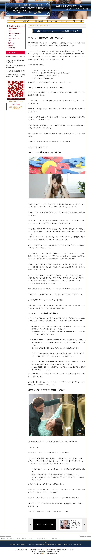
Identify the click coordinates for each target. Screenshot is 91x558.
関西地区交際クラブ (16, 45)
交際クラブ (44, 553)
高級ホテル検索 (77, 21)
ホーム (5, 536)
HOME (13, 21)
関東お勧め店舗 (16, 28)
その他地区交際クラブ (16, 47)
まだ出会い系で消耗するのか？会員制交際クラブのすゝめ (15, 75)
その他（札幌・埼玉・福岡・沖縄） (53, 538)
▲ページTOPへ (85, 536)
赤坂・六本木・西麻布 (17, 538)
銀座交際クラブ (16, 31)
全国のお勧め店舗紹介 (26, 21)
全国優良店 (13, 544)
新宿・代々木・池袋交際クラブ (16, 38)
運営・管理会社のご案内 (15, 107)
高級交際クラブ (69, 503)
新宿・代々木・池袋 (32, 538)
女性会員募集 (39, 21)
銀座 (11, 538)
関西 (44, 538)
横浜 (38, 538)
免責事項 (50, 544)
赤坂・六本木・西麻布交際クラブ (16, 33)
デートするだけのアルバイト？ (15, 56)
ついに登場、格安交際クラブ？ (15, 71)
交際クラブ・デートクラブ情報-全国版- (45, 1)
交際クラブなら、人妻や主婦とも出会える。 (15, 61)
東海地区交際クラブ (16, 43)
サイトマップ (32, 544)
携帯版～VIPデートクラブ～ (16, 91)
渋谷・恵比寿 (24, 538)
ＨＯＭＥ (45, 542)
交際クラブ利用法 (52, 21)
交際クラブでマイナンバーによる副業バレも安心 (15, 66)
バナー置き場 (58, 544)
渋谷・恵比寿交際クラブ (16, 35)
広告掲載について (68, 544)
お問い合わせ (15, 108)
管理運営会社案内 (42, 544)
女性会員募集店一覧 (22, 544)
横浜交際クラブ (16, 40)
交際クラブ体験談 (65, 21)
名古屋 (41, 538)
